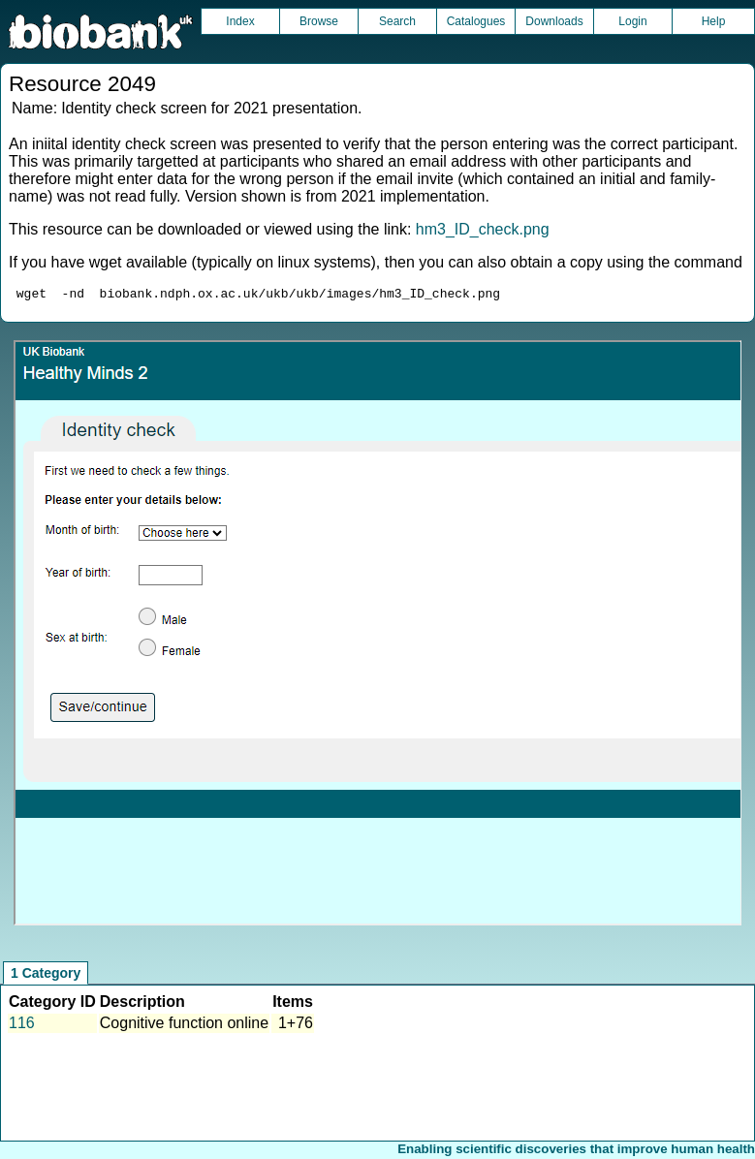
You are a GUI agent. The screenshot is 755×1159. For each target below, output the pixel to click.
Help (714, 21)
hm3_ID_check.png (483, 229)
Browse (318, 21)
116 (22, 1026)
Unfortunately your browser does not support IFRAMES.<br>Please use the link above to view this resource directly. (378, 635)
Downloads (553, 21)
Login (632, 21)
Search (397, 21)
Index (240, 21)
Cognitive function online (184, 1026)
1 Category (45, 976)
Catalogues (476, 21)
